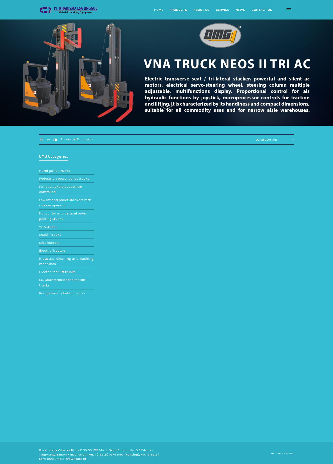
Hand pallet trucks (54, 170)
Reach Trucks (50, 234)
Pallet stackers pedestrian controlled (60, 189)
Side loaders (49, 242)
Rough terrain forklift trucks (62, 293)
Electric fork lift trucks (57, 272)
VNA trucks (48, 226)
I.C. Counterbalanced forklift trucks (62, 282)
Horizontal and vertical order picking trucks (62, 216)
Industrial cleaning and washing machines (66, 261)
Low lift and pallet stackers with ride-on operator (65, 202)
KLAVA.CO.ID (289, 453)
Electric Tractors (52, 250)
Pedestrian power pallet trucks (64, 178)
